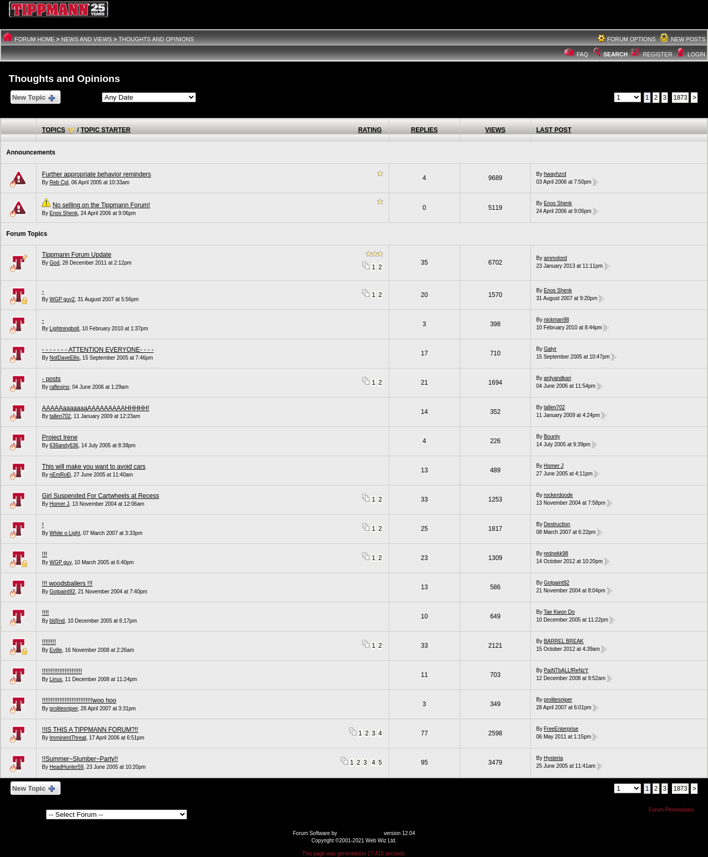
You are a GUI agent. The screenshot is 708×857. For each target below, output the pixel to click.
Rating (369, 130)
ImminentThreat (68, 738)
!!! (44, 554)
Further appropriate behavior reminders (96, 174)
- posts (51, 379)
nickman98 (556, 320)
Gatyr (550, 349)
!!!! (45, 612)
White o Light (65, 533)
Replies (424, 130)
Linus (56, 679)
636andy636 (64, 445)
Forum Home (34, 39)
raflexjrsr (59, 387)
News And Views (86, 39)
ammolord (555, 258)
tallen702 (60, 416)
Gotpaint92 (62, 591)
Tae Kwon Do (559, 612)
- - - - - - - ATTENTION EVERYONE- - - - (98, 349)
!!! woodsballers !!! (67, 583)
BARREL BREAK (564, 641)
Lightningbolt (64, 328)
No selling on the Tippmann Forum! (101, 205)
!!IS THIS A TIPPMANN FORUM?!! (90, 729)
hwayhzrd (555, 174)
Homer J (554, 466)
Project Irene (59, 437)
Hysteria (553, 758)
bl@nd (57, 621)
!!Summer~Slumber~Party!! (80, 759)
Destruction (557, 524)
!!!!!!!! (49, 642)
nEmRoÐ (60, 475)
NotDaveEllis (64, 358)
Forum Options (631, 39)
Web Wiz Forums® (360, 833)
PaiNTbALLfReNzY (566, 670)
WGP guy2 (62, 299)
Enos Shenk (64, 213)
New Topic (33, 97)
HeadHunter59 (67, 767)
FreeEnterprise (561, 729)
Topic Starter (105, 130)
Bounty (552, 436)
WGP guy (61, 562)
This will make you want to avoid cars (93, 466)
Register (657, 54)
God (55, 263)
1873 (681, 97)
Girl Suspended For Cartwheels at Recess (100, 495)
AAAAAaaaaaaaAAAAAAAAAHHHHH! (95, 408)
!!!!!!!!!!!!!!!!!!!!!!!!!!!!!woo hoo (79, 700)
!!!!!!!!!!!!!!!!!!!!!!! (62, 671)
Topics (53, 130)
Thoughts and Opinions (156, 39)
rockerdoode (558, 495)
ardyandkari (557, 378)
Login (696, 54)
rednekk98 (556, 553)
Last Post (553, 130)
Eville (56, 650)
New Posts (688, 39)
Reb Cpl (59, 182)
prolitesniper (64, 708)
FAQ (582, 54)
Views (495, 130)
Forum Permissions (674, 810)
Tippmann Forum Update (76, 254)
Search (609, 54)
